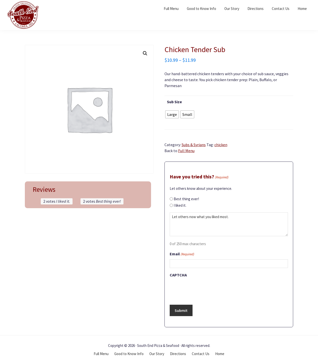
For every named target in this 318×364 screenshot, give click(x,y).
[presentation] (207, 289)
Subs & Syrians (194, 144)
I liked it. (180, 205)
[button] (145, 53)
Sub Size (174, 101)
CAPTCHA (178, 274)
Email (182, 254)
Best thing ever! (186, 199)
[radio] (172, 114)
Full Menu (186, 150)
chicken (220, 144)
